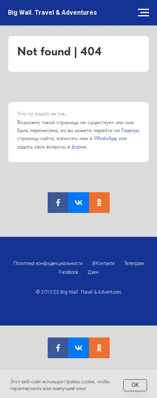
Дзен (93, 272)
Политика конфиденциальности (48, 263)
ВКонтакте (103, 263)
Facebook (68, 272)
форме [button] (79, 146)
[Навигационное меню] (143, 13)
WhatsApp (105, 138)
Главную (130, 130)
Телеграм (134, 263)
